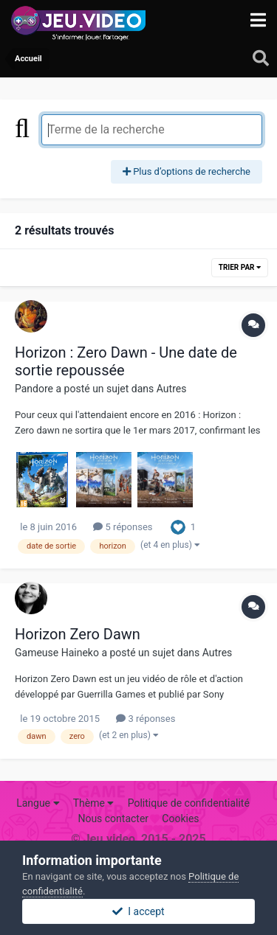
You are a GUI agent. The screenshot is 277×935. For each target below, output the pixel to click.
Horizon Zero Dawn (77, 634)
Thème (93, 803)
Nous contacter (113, 818)
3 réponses (145, 718)
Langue (37, 803)
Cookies (180, 818)
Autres (172, 388)
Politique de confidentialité (189, 803)
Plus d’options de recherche (186, 171)
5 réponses (122, 526)
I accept (138, 911)
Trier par (240, 267)
